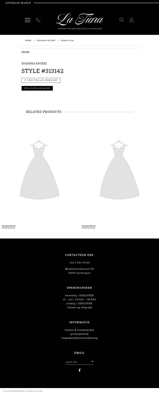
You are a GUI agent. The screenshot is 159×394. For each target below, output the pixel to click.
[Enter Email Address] (79, 361)
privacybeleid (80, 333)
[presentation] (39, 170)
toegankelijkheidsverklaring (79, 337)
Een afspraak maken (37, 88)
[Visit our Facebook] (80, 370)
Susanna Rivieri (46, 40)
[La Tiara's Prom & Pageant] (79, 21)
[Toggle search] (122, 20)
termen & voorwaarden (79, 329)
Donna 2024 (67, 40)
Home (28, 40)
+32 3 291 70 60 (79, 262)
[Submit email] (90, 361)
